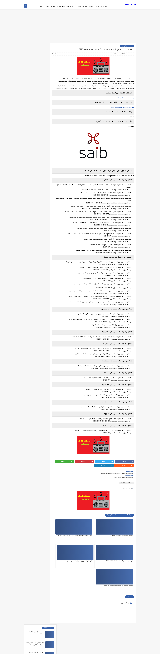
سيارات (69, 6)
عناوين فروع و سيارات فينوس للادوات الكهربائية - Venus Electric (35, 114)
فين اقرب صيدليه (89, 1)
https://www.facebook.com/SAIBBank (122, 110)
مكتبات (58, 6)
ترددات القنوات (98, 1)
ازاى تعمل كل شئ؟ (90, 608)
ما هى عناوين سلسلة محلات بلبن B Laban (44, 598)
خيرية (63, 6)
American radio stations (88, 602)
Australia (92, 605)
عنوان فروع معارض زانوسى (36, 102)
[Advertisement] (80, 27)
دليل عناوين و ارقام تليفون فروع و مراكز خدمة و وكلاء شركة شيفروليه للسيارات (35, 63)
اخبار (106, 6)
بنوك (102, 6)
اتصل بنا (106, 1)
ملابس (53, 6)
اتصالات (47, 6)
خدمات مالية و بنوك (126, 46)
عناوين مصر (130, 4)
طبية (97, 6)
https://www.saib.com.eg (126, 101)
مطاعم (84, 6)
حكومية (41, 6)
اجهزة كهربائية (76, 6)
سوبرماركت (91, 6)
